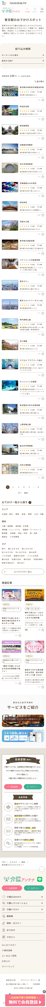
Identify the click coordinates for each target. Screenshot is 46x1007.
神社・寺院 (22, 533)
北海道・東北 (7, 514)
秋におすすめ (7, 552)
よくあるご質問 (9, 955)
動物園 (4, 533)
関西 (30, 514)
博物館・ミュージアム (11, 529)
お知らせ (6, 961)
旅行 (4, 548)
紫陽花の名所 (19, 556)
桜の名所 (33, 552)
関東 (17, 514)
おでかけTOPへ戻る (23, 571)
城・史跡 (33, 533)
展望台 (4, 536)
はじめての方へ (9, 944)
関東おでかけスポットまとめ (11, 609)
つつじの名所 (32, 556)
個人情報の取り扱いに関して (17, 984)
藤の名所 (5, 559)
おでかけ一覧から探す (15, 502)
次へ (20, 493)
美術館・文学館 (21, 526)
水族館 (12, 533)
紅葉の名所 (16, 559)
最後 (26, 493)
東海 (23, 514)
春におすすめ (13, 548)
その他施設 (14, 536)
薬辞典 (7, 916)
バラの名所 (6, 556)
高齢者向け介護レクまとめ (11, 661)
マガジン (8, 937)
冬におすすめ (20, 552)
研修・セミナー (11, 923)
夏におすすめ (27, 548)
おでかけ (8, 930)
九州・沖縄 (39, 514)
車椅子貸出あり (8, 563)
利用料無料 (38, 559)
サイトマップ (8, 966)
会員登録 (27, 10)
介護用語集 (7, 950)
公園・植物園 (7, 526)
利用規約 (36, 984)
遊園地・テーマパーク (32, 529)
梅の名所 (27, 559)
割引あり (21, 563)
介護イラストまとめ (32, 608)
